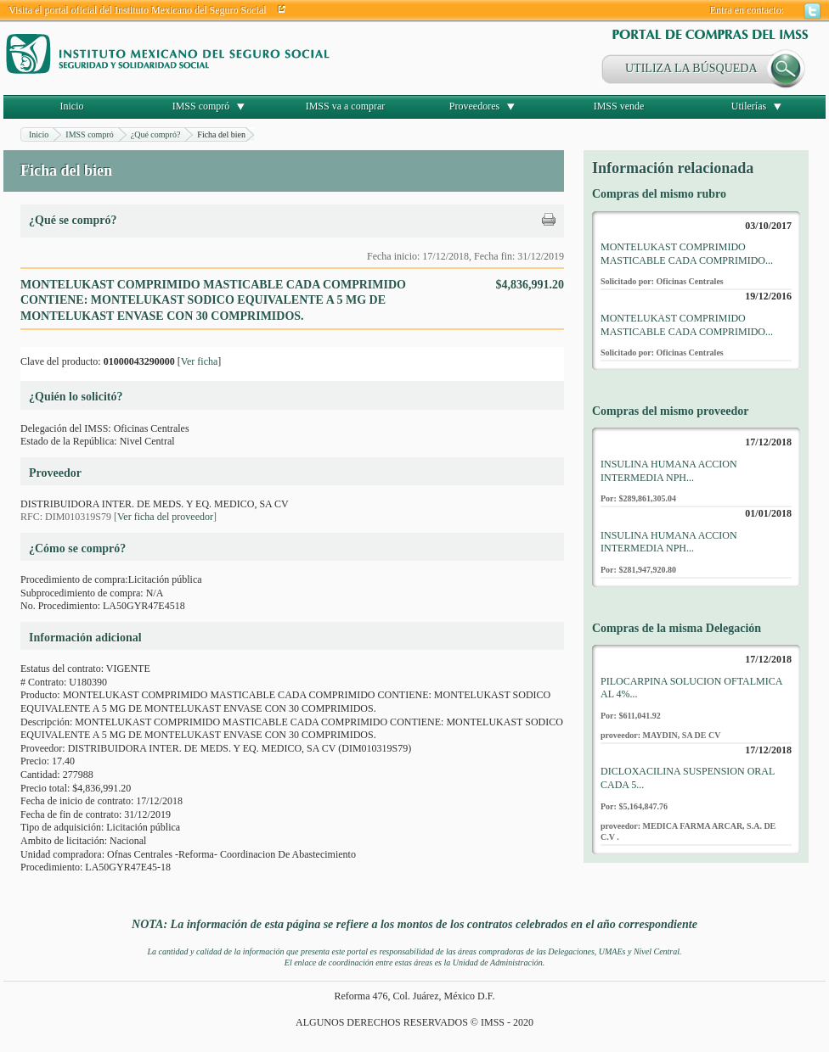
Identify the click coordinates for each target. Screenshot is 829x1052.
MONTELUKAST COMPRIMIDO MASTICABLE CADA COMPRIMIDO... (687, 253)
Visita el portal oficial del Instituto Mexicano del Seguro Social (137, 10)
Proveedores (474, 106)
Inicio (72, 106)
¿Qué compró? (156, 134)
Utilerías (748, 106)
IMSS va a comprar (346, 106)
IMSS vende (619, 106)
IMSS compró (201, 106)
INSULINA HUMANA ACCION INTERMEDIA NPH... (669, 471)
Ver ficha (199, 361)
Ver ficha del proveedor (165, 517)
